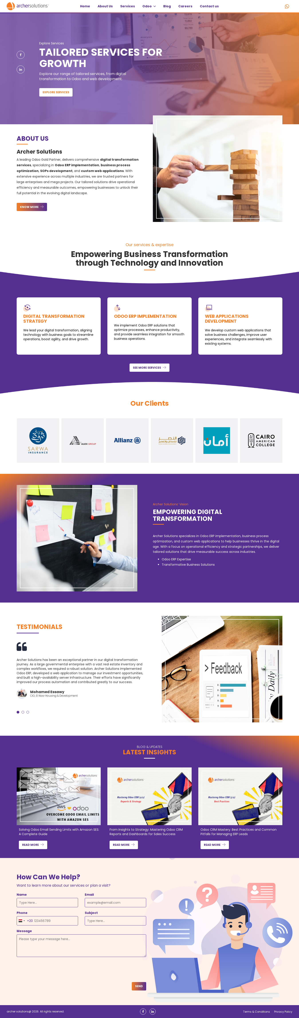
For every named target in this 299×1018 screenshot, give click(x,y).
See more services (147, 368)
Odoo (149, 6)
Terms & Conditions (256, 1012)
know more (29, 207)
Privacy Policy (283, 1012)
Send (139, 986)
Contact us (209, 6)
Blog (167, 6)
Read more (30, 845)
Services (127, 6)
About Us (105, 6)
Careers (185, 6)
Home (85, 6)
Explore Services (56, 92)
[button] (18, 712)
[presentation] (50, 970)
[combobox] (25, 920)
